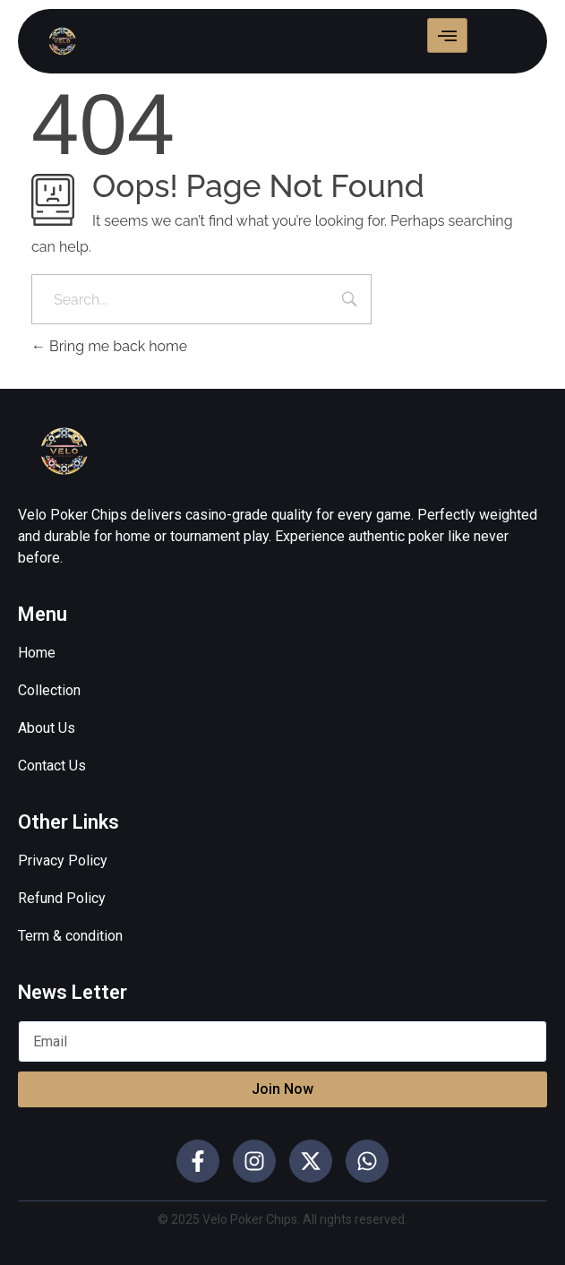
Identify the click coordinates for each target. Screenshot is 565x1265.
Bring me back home (109, 346)
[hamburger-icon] (447, 35)
